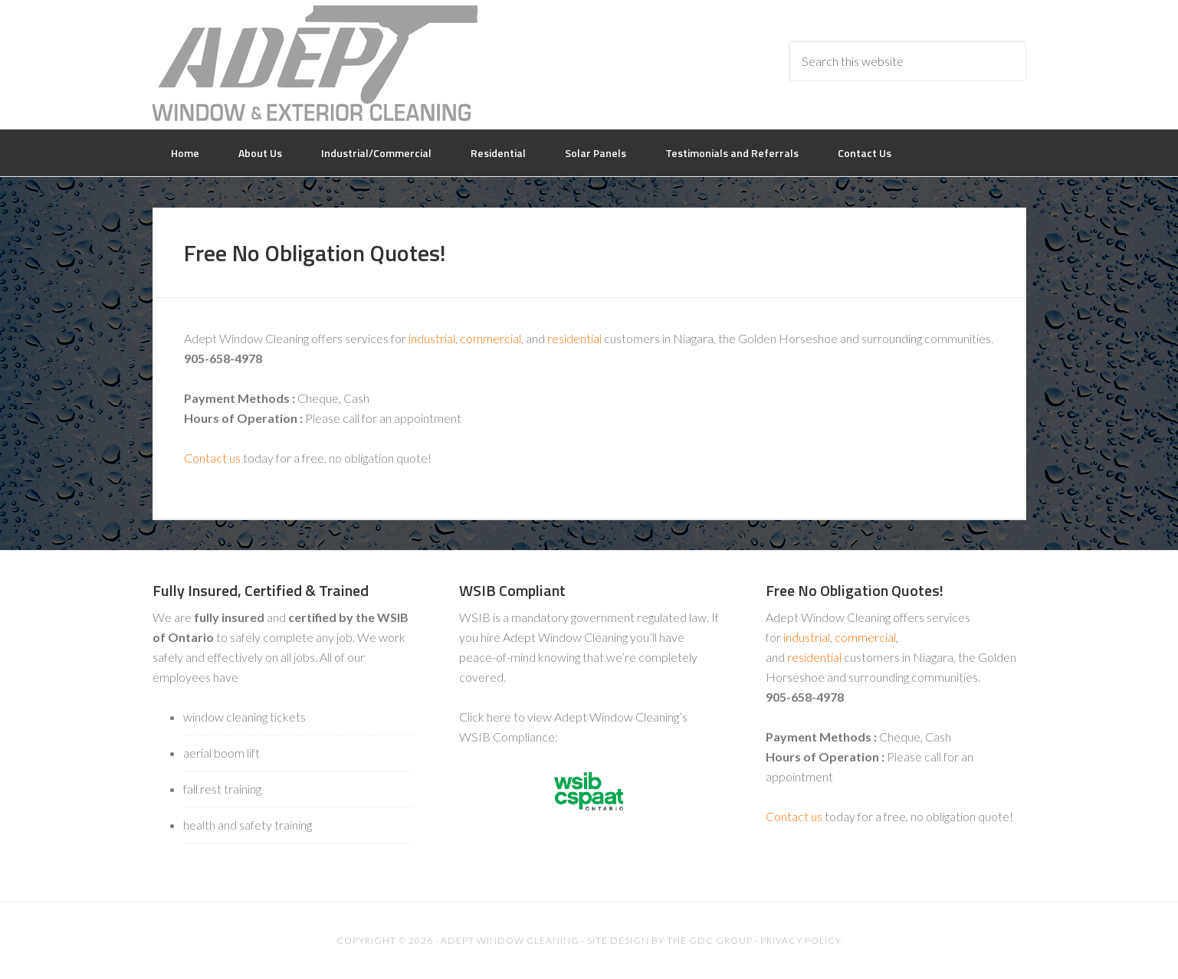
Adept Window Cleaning (315, 63)
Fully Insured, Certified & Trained (261, 590)
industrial (432, 338)
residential (574, 338)
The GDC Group (710, 940)
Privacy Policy (801, 940)
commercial (490, 338)
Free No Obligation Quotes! (854, 590)
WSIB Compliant (512, 590)
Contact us (212, 457)
